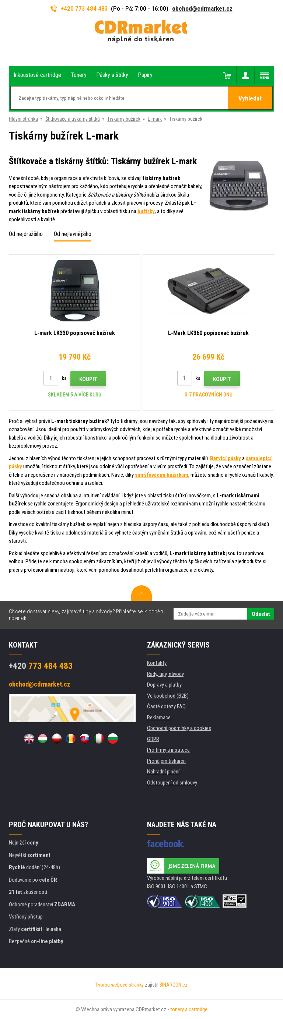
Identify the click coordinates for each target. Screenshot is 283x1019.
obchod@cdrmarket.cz (202, 8)
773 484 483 (41, 666)
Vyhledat (250, 98)
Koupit (88, 379)
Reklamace (159, 717)
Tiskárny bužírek (123, 119)
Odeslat (261, 614)
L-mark (155, 119)
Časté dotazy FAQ (166, 706)
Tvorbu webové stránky (119, 985)
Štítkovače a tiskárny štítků (72, 119)
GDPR (153, 739)
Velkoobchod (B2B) (168, 695)
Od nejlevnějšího (72, 233)
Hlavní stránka (23, 119)
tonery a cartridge (188, 1009)
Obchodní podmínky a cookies (179, 728)
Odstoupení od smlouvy (172, 782)
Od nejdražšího (26, 233)
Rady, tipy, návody (165, 674)
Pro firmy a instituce (168, 750)
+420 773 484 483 (79, 8)
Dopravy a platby (164, 684)
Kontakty (157, 663)
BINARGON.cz (174, 985)
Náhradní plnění (163, 771)
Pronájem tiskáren (166, 761)
